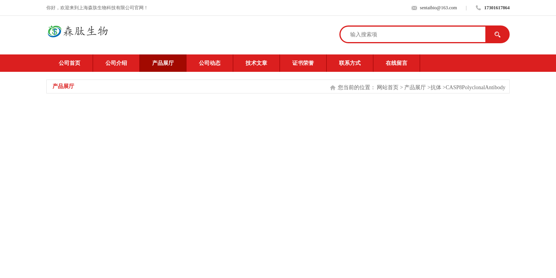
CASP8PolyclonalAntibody (475, 87)
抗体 (436, 87)
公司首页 (69, 63)
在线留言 (396, 63)
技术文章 (256, 63)
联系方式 (350, 63)
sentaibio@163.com (438, 7)
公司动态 (209, 63)
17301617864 (497, 7)
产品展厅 (163, 63)
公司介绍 (116, 63)
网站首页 (387, 87)
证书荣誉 (303, 63)
